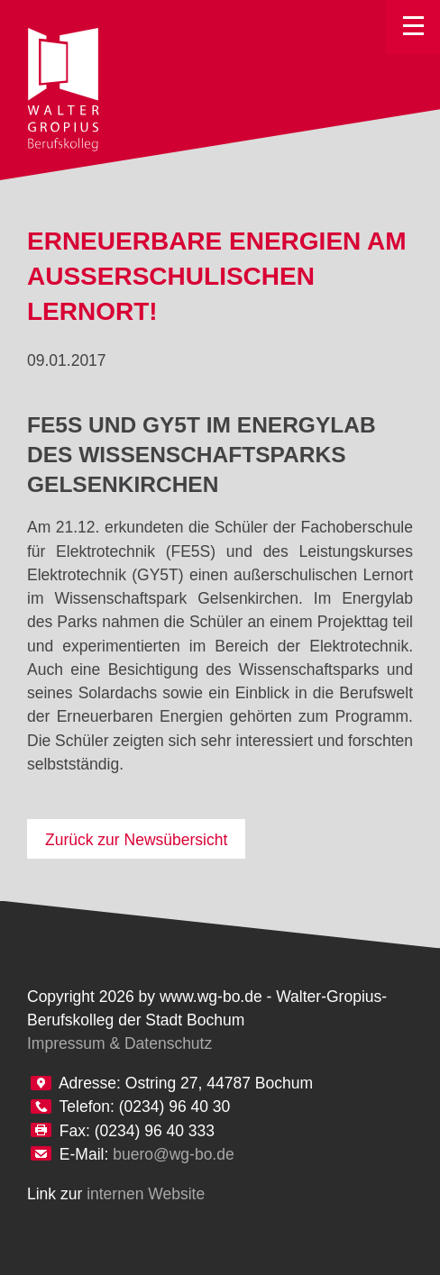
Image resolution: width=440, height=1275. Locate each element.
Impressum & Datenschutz (119, 1043)
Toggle (413, 27)
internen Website (146, 1194)
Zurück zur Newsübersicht (136, 840)
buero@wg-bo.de (173, 1154)
